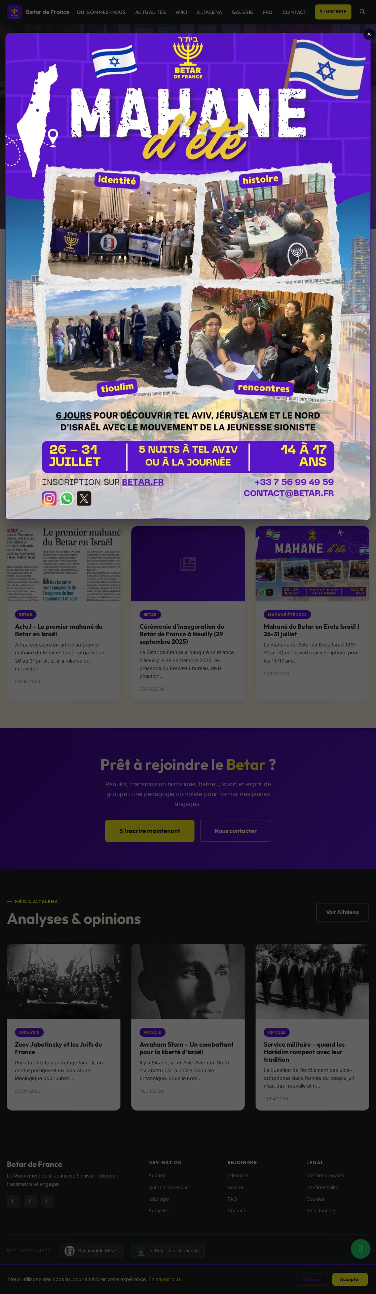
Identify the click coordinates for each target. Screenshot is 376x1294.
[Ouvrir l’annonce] (188, 276)
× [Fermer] (369, 34)
